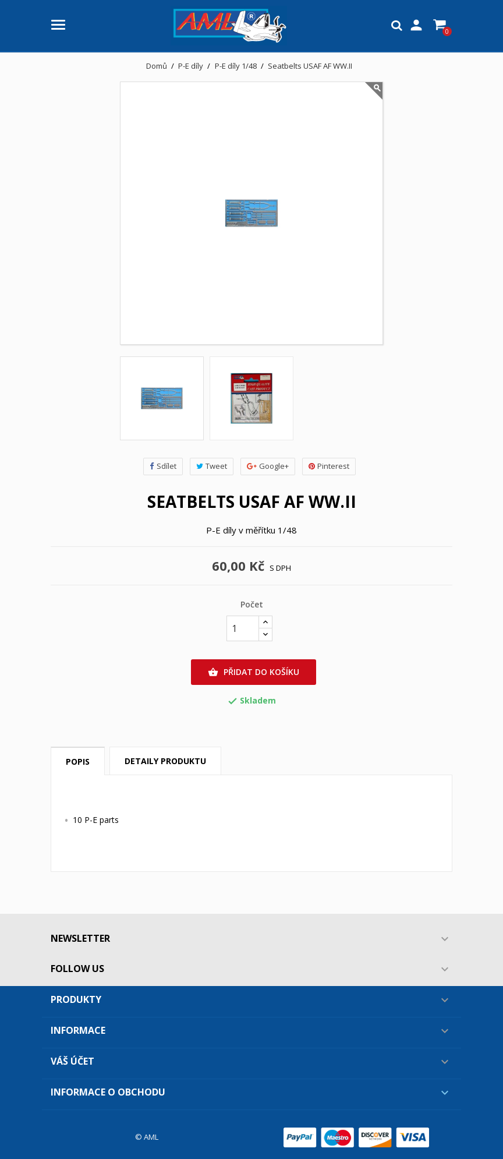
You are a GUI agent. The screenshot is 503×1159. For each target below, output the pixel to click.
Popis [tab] (78, 761)
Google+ (268, 466)
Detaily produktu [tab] (165, 760)
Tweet (211, 466)
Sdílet (163, 466)
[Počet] (242, 628)
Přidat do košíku (253, 672)
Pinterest (329, 466)
